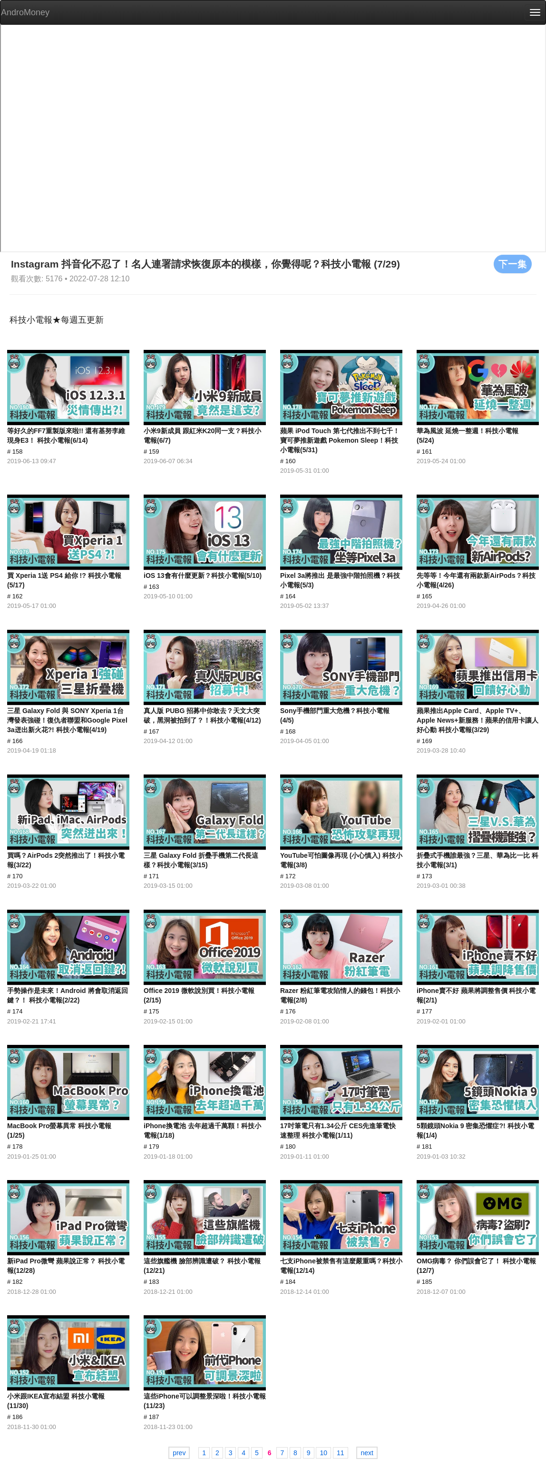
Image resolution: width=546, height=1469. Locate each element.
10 (323, 1453)
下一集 (512, 263)
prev (179, 1453)
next (367, 1453)
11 (340, 1453)
